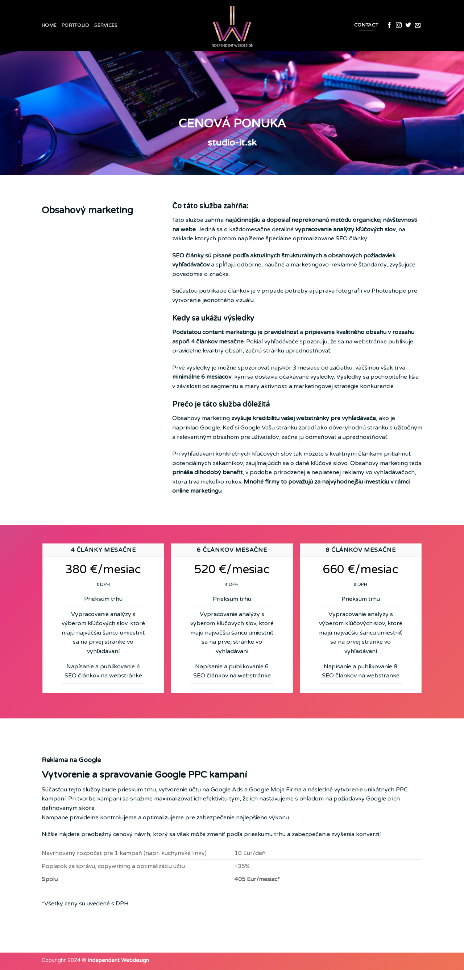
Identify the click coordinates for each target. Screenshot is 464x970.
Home (49, 25)
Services (105, 25)
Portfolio (75, 25)
